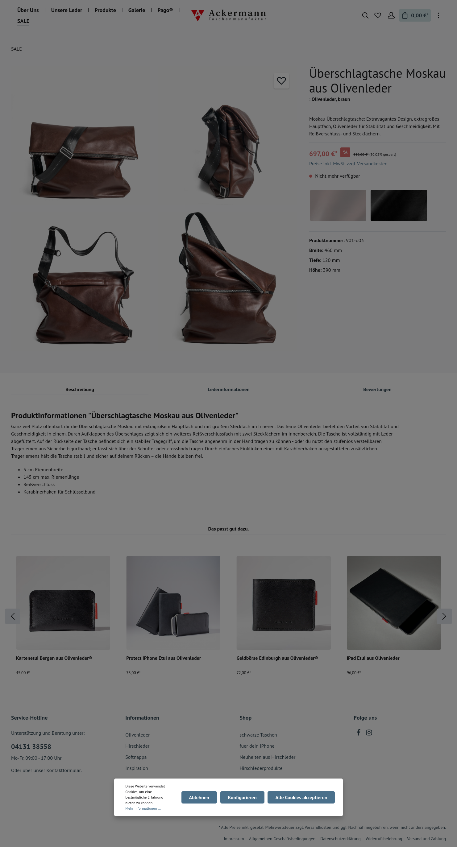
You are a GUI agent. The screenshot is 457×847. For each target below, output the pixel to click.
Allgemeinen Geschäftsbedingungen (282, 838)
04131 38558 (31, 746)
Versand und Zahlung (426, 838)
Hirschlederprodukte (261, 768)
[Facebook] (359, 734)
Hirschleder (137, 746)
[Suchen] (365, 15)
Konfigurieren (243, 797)
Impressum (234, 838)
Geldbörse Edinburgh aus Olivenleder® (277, 658)
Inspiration (136, 768)
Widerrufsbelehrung (384, 838)
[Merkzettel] (378, 15)
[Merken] (281, 81)
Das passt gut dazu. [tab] (228, 529)
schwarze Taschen (258, 735)
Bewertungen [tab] (377, 389)
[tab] (79, 389)
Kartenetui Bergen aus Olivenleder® (54, 658)
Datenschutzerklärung (340, 838)
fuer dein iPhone (257, 746)
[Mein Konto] (391, 15)
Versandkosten (318, 827)
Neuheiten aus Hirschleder (268, 757)
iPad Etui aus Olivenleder (373, 658)
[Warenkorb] (415, 15)
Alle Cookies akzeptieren (302, 797)
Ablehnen (201, 797)
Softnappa (136, 757)
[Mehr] (438, 15)
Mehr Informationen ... (143, 808)
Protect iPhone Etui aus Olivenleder (163, 658)
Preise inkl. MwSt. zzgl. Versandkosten (348, 163)
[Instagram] (369, 734)
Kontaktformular (63, 770)
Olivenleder (137, 735)
